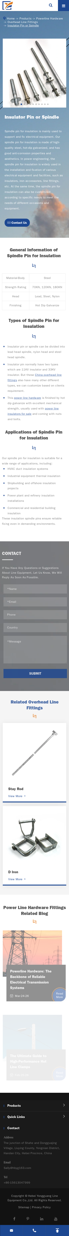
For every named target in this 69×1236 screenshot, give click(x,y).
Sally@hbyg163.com (17, 1170)
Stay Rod (15, 789)
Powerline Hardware (49, 18)
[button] (21, 104)
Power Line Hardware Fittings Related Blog (34, 913)
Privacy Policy (41, 1207)
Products (25, 18)
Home (11, 18)
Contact (13, 1128)
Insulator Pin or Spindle (23, 25)
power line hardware (24, 398)
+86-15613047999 (17, 1185)
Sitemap (23, 1207)
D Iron (13, 872)
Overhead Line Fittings (23, 22)
